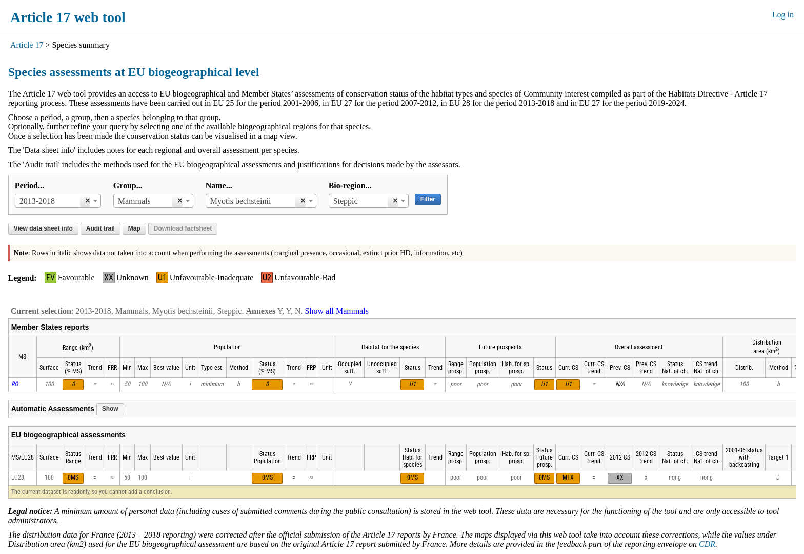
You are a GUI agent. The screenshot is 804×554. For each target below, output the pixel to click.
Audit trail (100, 228)
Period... (29, 185)
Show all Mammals (337, 311)
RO (14, 384)
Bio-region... (350, 185)
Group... (128, 185)
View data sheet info (43, 228)
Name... (219, 185)
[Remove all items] (85, 200)
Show (110, 408)
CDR (707, 544)
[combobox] (58, 201)
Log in (783, 14)
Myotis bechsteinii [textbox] (240, 201)
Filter (427, 199)
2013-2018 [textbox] (37, 201)
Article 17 (26, 45)
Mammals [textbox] (134, 201)
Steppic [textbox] (345, 201)
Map (134, 228)
